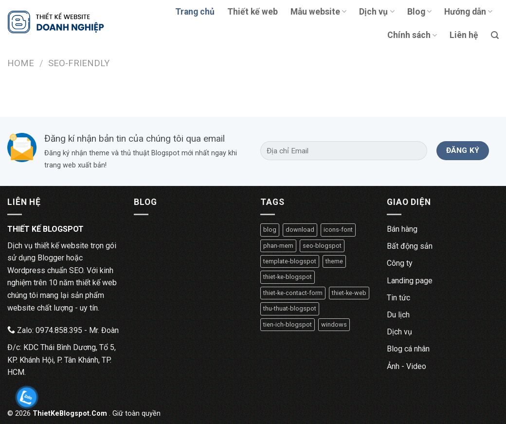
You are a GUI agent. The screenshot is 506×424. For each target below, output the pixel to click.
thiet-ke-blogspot (287, 276)
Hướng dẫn (468, 12)
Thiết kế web (252, 12)
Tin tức (398, 297)
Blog (419, 12)
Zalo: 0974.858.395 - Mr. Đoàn (63, 330)
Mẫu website (318, 12)
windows (334, 324)
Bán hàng (402, 229)
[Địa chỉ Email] (343, 150)
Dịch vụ (376, 12)
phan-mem (278, 245)
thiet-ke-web (349, 292)
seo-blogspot (322, 245)
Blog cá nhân (408, 348)
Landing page (410, 280)
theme (334, 261)
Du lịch (398, 314)
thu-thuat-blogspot (289, 308)
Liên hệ (464, 35)
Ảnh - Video (406, 366)
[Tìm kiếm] (495, 35)
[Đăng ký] (462, 150)
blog (269, 229)
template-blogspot (289, 261)
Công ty (400, 263)
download (300, 229)
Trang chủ (195, 12)
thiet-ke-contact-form (293, 292)
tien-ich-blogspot (287, 324)
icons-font (338, 229)
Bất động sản (410, 246)
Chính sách (412, 35)
